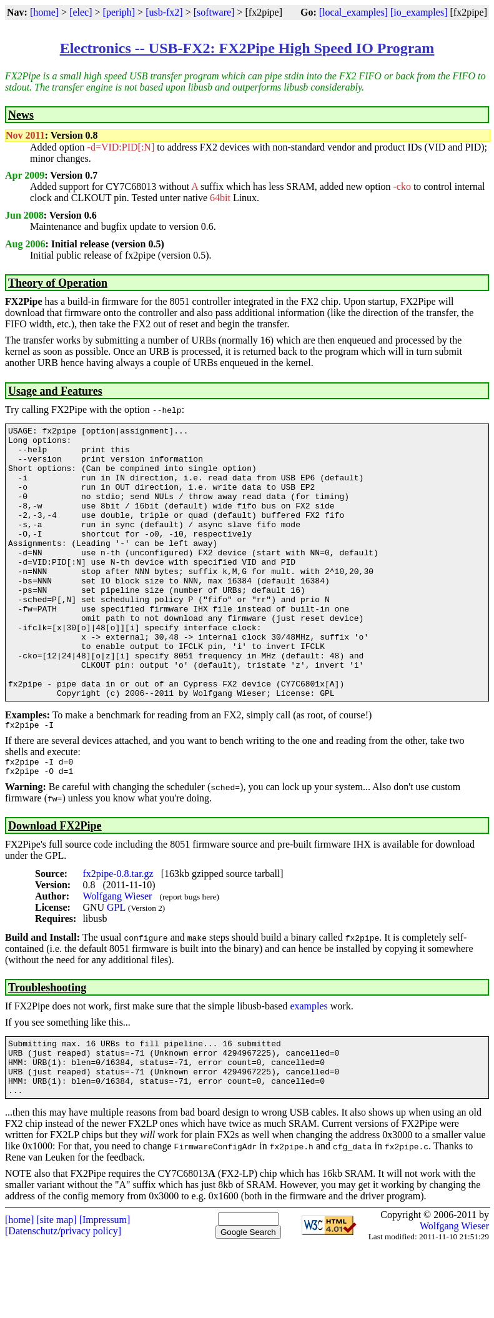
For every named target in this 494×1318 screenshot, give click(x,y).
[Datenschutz (31, 1302)
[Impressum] (105, 1291)
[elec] (80, 12)
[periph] (119, 12)
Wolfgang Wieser (117, 956)
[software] (214, 12)
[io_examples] (419, 12)
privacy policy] (91, 1302)
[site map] (56, 1291)
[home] (44, 12)
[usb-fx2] (164, 12)
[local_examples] (353, 12)
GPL (116, 967)
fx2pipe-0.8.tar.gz (117, 933)
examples (308, 1066)
